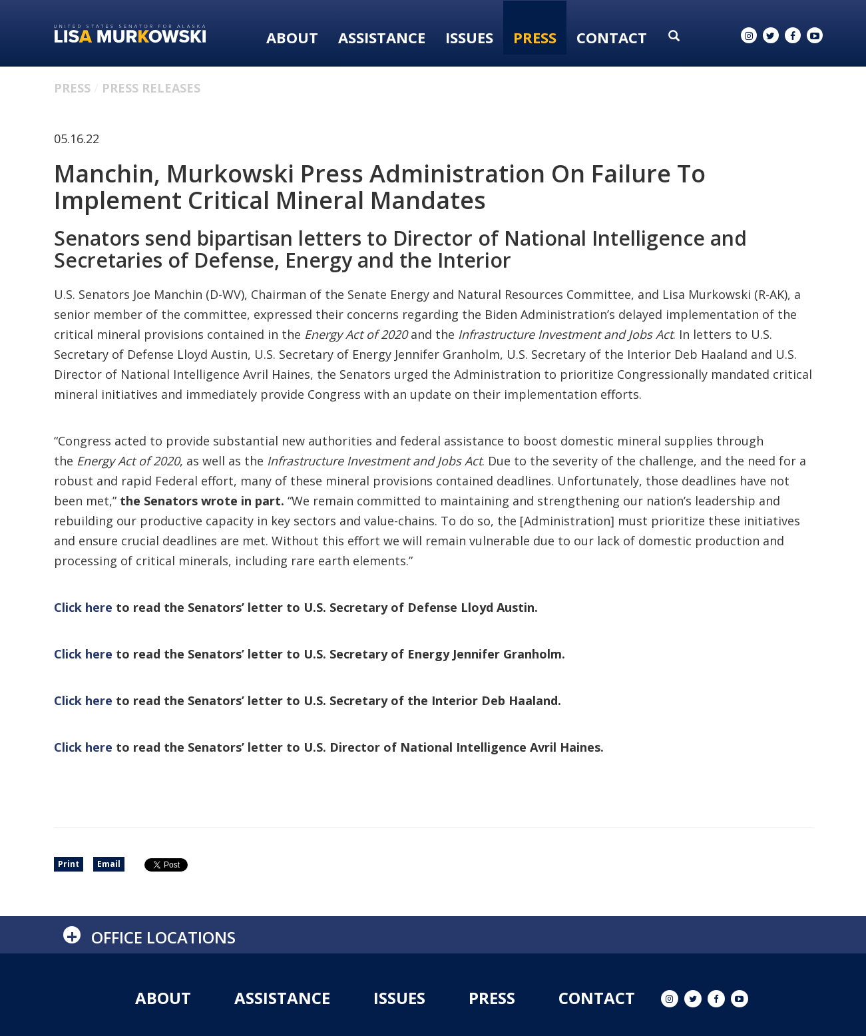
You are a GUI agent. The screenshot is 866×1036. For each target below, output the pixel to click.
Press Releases (151, 88)
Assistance (381, 37)
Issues (469, 37)
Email (108, 864)
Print (68, 864)
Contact (611, 37)
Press (534, 37)
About (292, 37)
